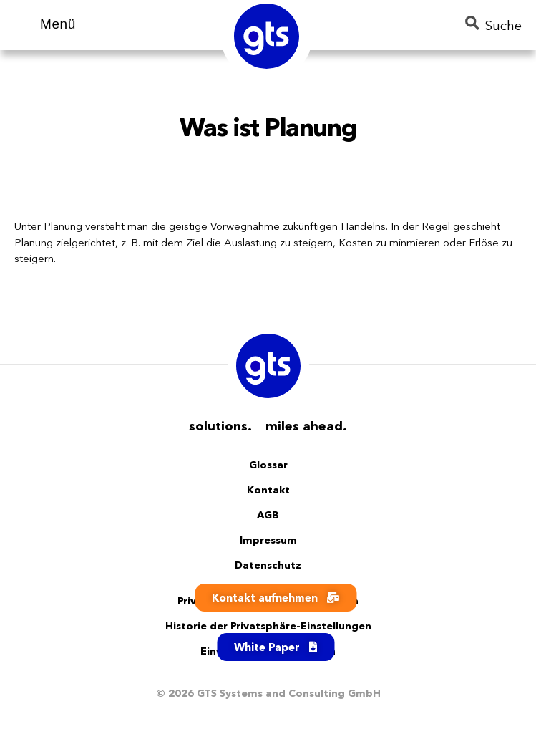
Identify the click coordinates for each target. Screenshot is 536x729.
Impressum (268, 540)
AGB (268, 514)
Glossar (268, 464)
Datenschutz (268, 565)
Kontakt (268, 489)
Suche (493, 25)
